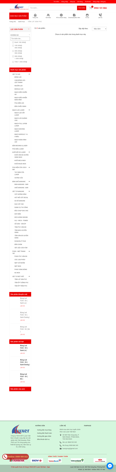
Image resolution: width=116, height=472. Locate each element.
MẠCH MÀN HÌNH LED (20, 141)
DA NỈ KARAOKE (19, 201)
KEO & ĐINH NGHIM (21, 217)
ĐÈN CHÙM (18, 244)
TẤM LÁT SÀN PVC (20, 279)
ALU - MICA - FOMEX (21, 220)
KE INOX (17, 273)
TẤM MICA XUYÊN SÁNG (20, 231)
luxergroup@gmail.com (70, 448)
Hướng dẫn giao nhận (44, 436)
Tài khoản (88, 1)
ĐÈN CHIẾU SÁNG (20, 106)
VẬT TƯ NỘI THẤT (18, 276)
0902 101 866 (100, 8)
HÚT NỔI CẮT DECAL (21, 197)
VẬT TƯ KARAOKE (18, 191)
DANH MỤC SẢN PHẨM (19, 16)
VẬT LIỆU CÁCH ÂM (20, 248)
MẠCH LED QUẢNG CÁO (20, 119)
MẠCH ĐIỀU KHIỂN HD (20, 93)
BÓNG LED (17, 77)
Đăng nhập (64, 1)
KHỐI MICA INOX (20, 160)
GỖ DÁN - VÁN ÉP (20, 224)
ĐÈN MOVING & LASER (19, 145)
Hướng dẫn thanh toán (44, 433)
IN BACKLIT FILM (20, 241)
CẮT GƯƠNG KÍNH (20, 194)
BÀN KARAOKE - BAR (21, 184)
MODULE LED (18, 89)
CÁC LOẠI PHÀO (19, 259)
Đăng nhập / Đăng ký (99, 1)
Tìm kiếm (56, 1)
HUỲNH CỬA (18, 178)
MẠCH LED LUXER (18, 110)
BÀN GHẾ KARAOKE (18, 181)
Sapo (48, 467)
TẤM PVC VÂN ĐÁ (20, 227)
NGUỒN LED (18, 86)
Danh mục (21, 21)
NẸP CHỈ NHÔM (19, 263)
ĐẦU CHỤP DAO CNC (21, 210)
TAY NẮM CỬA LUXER (19, 173)
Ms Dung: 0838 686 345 (70, 445)
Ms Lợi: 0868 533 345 (70, 442)
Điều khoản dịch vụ (43, 439)
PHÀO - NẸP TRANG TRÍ (18, 252)
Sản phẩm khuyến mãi (18, 294)
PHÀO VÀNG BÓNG (20, 269)
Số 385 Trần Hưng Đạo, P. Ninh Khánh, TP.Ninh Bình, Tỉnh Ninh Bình (71, 437)
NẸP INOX (17, 266)
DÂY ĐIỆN (17, 214)
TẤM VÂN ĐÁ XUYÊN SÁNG (21, 237)
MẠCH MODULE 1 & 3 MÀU (20, 135)
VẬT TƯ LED (16, 74)
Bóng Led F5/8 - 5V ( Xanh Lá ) (23, 300)
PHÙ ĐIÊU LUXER (18, 149)
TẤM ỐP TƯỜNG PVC (21, 282)
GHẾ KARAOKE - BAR (21, 187)
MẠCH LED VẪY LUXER (19, 114)
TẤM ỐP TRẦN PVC (20, 286)
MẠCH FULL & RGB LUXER (20, 125)
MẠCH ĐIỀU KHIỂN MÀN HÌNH (20, 99)
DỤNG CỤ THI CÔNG (21, 207)
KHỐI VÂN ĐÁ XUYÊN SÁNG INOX (21, 156)
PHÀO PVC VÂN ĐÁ (20, 256)
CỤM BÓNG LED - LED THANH (20, 81)
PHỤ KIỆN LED (19, 103)
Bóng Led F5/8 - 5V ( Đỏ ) (25, 329)
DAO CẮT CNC (19, 204)
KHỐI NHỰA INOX (20, 164)
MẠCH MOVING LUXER (19, 130)
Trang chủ (12, 21)
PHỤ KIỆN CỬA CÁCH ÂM (19, 168)
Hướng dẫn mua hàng (44, 430)
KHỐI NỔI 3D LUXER (18, 152)
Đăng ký (72, 1)
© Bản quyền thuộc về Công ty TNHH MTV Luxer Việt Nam (28, 467)
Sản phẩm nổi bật (17, 342)
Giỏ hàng (80, 1)
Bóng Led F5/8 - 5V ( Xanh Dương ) (25, 315)
